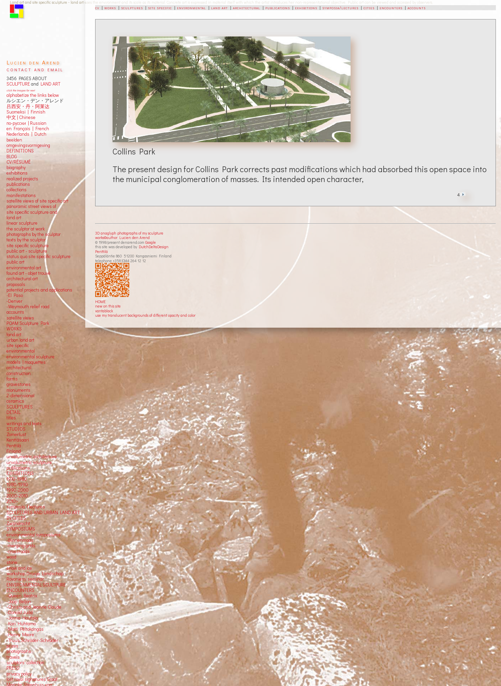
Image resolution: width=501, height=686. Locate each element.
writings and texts (24, 423)
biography (16, 167)
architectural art (22, 278)
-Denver (14, 301)
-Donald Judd (19, 612)
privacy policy (19, 674)
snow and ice (19, 568)
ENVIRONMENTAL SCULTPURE (36, 585)
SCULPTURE (18, 84)
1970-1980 (16, 479)
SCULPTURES (19, 407)
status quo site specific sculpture (38, 256)
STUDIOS (16, 429)
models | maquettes (26, 362)
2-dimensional (20, 395)
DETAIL (13, 412)
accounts (417, 7)
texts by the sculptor (26, 240)
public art (15, 262)
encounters (391, 7)
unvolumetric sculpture (29, 462)
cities (369, 7)
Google (150, 242)
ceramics (15, 401)
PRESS (12, 668)
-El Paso (14, 295)
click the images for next (20, 90)
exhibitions (306, 7)
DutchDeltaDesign (153, 246)
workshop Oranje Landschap (34, 573)
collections (16, 190)
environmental (191, 7)
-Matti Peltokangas (25, 629)
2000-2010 (17, 496)
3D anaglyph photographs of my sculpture (129, 233)
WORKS (14, 329)
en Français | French (27, 128)
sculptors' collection (25, 662)
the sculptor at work (25, 229)
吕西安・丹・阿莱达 (27, 106)
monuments (18, 390)
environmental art (23, 268)
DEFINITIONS (20, 151)
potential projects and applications (39, 290)
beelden (14, 140)
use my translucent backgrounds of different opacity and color (145, 315)
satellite (14, 318)
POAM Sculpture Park (27, 323)
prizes (12, 646)
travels (13, 657)
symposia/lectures (340, 7)
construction (18, 373)
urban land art (20, 340)
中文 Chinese (20, 117)
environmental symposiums (33, 535)
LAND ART (49, 84)
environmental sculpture (30, 357)
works (110, 7)
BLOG (11, 156)
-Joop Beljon (18, 601)
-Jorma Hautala (22, 618)
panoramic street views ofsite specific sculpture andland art (31, 212)
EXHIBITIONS (20, 473)
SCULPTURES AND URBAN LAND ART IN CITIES (43, 515)
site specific (160, 7)
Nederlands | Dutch (26, 134)
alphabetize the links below (32, 95)
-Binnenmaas (19, 540)
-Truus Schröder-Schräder (32, 640)
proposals (15, 284)
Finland (13, 451)
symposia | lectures (25, 507)
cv (97, 7)
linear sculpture (22, 223)
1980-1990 (17, 484)
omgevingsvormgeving (28, 145)
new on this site (108, 306)
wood (11, 557)
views (28, 318)
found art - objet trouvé (28, 273)
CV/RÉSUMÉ (18, 162)
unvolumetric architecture (31, 456)
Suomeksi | (17, 112)
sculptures (132, 7)
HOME (100, 301)
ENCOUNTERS (20, 590)
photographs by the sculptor (33, 234)
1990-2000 (17, 490)
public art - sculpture (26, 251)
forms (12, 379)
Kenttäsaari (17, 440)
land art (219, 7)
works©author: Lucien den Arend (122, 237)
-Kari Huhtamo (21, 624)
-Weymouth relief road (27, 306)
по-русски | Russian (26, 123)
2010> (12, 501)
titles (11, 418)
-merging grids (20, 545)
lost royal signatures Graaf (32, 679)
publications (277, 7)
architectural (246, 7)
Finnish (37, 112)
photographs (18, 651)
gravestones (18, 384)
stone (11, 562)
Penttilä (101, 251)
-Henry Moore (20, 634)
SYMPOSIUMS (20, 529)
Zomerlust (16, 434)
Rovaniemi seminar (25, 579)
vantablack (104, 310)
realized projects (22, 179)
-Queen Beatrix (21, 596)
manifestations (21, 195)
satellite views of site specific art (37, 201)
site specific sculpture (27, 245)
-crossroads (18, 551)
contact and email (34, 69)
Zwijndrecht (18, 523)
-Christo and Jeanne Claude (33, 607)
